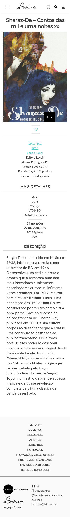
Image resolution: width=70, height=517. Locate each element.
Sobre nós (35, 444)
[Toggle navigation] (8, 6)
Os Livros (35, 429)
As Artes (35, 439)
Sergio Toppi (35, 152)
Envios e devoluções (35, 464)
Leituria (35, 424)
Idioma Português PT (35, 162)
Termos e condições (35, 469)
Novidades (35, 449)
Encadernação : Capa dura (35, 171)
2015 (35, 148)
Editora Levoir (35, 157)
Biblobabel (35, 434)
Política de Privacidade (35, 459)
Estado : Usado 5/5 (34, 166)
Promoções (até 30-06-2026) (35, 454)
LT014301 (35, 143)
